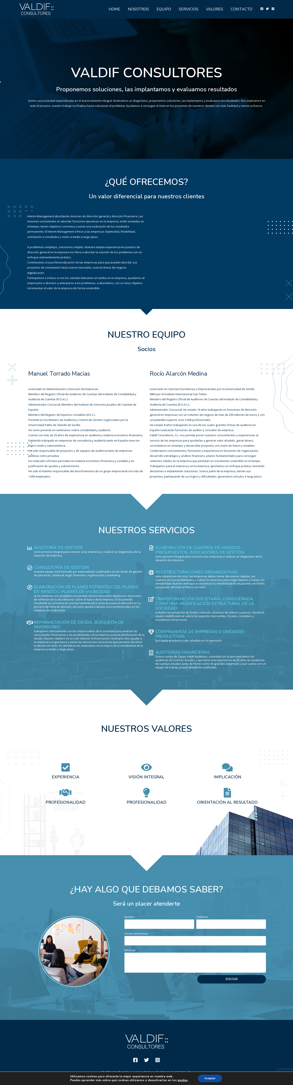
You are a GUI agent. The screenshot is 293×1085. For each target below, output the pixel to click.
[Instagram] (272, 8)
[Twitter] (267, 8)
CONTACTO (241, 9)
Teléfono (202, 917)
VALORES (214, 9)
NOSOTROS (138, 9)
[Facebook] (261, 8)
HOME (114, 9)
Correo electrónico (136, 933)
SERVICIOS (188, 9)
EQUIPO (164, 9)
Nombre (129, 917)
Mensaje (130, 950)
